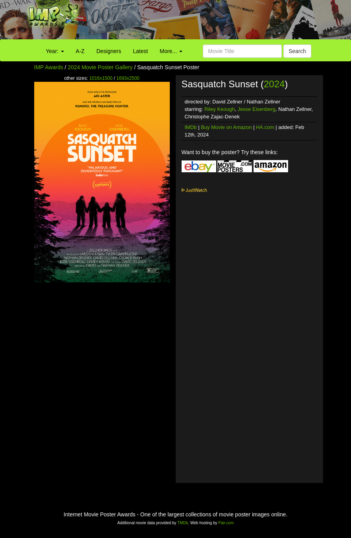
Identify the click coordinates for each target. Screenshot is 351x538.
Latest (140, 51)
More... (171, 51)
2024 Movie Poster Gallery (100, 67)
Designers (108, 51)
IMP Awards (48, 67)
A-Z (80, 51)
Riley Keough (219, 109)
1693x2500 (128, 78)
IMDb (191, 127)
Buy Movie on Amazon (226, 127)
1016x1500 (100, 78)
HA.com (265, 127)
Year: (55, 51)
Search (297, 51)
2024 (274, 84)
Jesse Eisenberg (257, 109)
